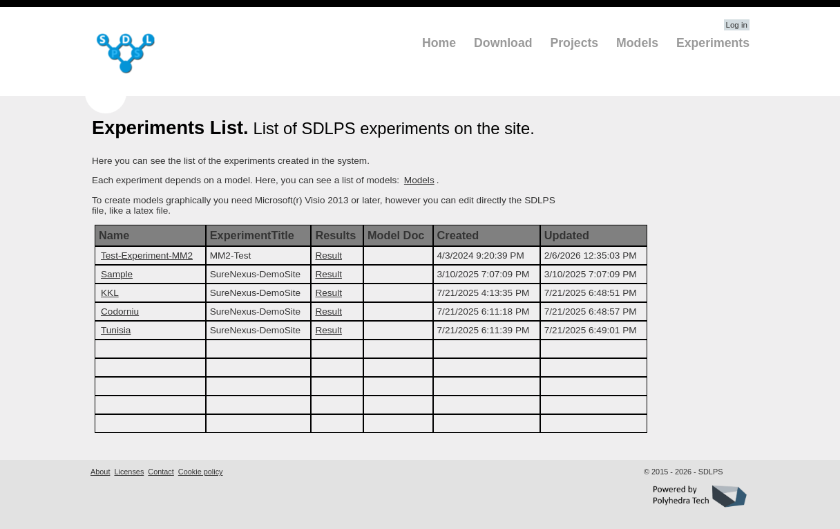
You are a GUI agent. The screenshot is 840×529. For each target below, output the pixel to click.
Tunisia (116, 330)
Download (503, 43)
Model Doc (396, 235)
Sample (117, 274)
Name (114, 235)
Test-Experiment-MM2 (147, 255)
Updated (566, 235)
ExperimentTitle (252, 235)
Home (439, 43)
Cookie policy (200, 471)
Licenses (129, 471)
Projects (574, 43)
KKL (110, 293)
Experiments (713, 43)
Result (328, 255)
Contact (160, 471)
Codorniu (120, 311)
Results (335, 235)
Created (458, 235)
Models (637, 43)
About (100, 471)
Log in (736, 25)
